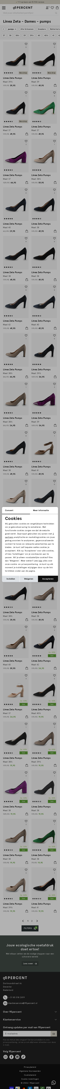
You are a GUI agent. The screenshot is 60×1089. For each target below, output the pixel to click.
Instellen (11, 579)
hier (40, 561)
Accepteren (47, 579)
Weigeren (28, 579)
